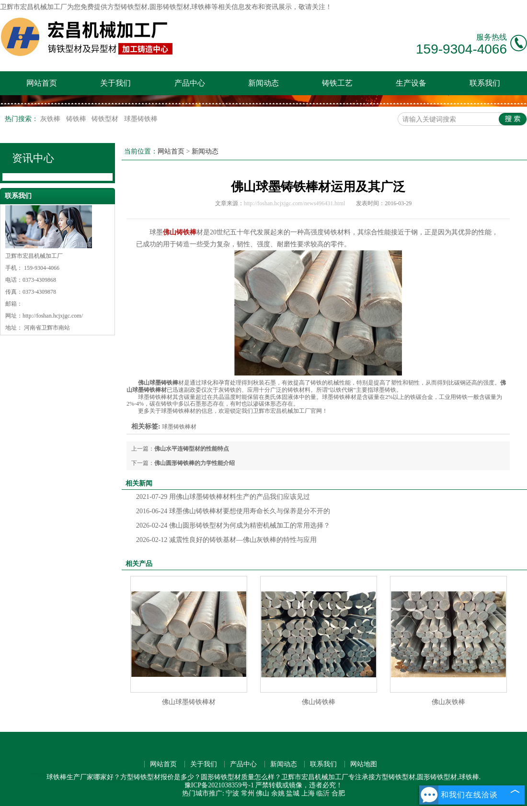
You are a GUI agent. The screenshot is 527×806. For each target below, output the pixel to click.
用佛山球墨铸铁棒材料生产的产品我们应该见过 (223, 496)
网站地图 (363, 764)
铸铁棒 (77, 118)
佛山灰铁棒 (448, 702)
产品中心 (189, 83)
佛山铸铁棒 (318, 702)
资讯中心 (33, 158)
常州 (247, 793)
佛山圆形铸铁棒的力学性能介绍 (194, 463)
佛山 (262, 793)
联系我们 (485, 83)
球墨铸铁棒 (141, 118)
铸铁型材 (106, 118)
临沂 (323, 793)
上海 (308, 793)
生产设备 (411, 83)
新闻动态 (263, 83)
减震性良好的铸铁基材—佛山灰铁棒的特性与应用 (226, 539)
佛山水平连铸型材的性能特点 (191, 448)
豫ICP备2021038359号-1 (219, 785)
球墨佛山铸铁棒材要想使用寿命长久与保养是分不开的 (233, 511)
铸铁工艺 (337, 83)
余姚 (278, 793)
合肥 (338, 793)
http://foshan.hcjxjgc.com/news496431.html (294, 203)
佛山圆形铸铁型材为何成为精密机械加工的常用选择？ (233, 525)
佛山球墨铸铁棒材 (189, 702)
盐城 (292, 793)
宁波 (232, 793)
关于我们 (115, 83)
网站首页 (41, 83)
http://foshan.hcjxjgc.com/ (53, 315)
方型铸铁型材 (127, 7)
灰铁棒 (51, 118)
